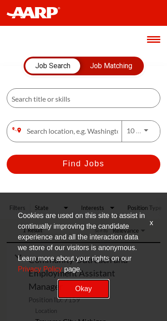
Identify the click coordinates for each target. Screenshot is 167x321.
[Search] (83, 164)
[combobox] (79, 98)
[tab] (53, 66)
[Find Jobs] (83, 164)
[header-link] (38, 12)
